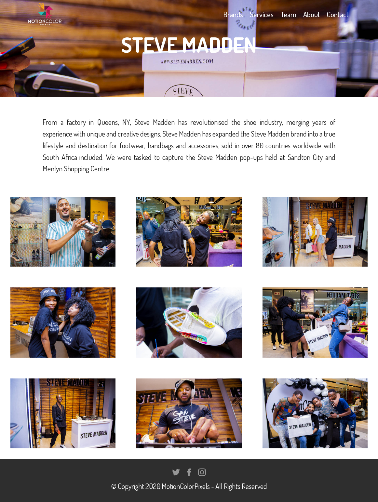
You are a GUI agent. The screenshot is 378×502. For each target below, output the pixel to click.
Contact (338, 14)
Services (262, 14)
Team (288, 14)
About (311, 14)
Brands (233, 14)
